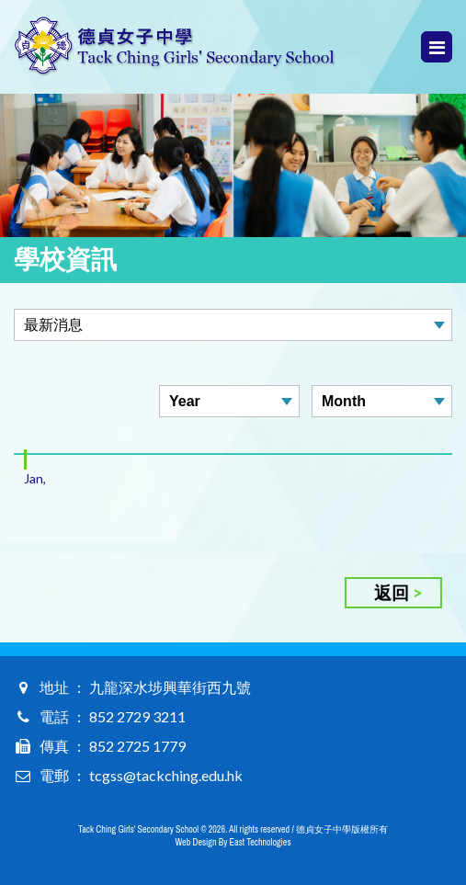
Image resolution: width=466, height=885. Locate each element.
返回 (391, 592)
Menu (437, 47)
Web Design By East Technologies (233, 842)
